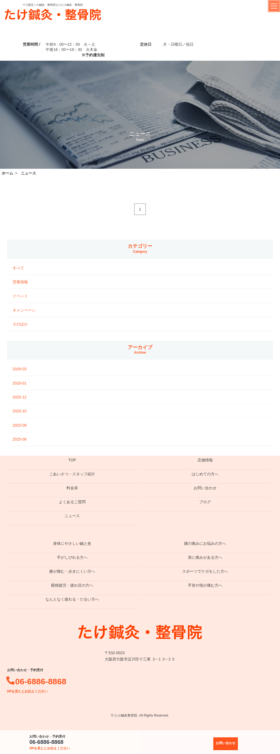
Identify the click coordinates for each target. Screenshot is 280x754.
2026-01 (20, 383)
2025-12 (20, 397)
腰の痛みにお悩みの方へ (205, 543)
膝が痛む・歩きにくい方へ (72, 571)
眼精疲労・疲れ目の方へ (72, 585)
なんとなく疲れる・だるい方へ (72, 599)
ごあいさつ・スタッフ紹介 (72, 474)
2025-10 (20, 411)
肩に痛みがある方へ (205, 557)
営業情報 (20, 282)
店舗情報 (205, 460)
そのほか (20, 324)
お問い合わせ (205, 488)
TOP (72, 460)
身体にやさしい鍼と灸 (72, 543)
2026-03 (20, 369)
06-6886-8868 (49, 744)
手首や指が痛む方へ (205, 585)
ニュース (72, 516)
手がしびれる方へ (72, 557)
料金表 (72, 488)
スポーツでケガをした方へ (205, 571)
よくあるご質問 (72, 502)
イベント (20, 296)
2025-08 (20, 425)
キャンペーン (24, 310)
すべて (18, 268)
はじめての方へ (205, 474)
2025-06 (20, 439)
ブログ (205, 502)
